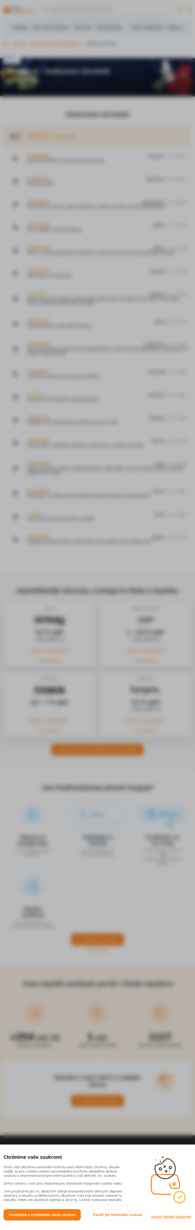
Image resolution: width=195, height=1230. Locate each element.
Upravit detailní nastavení (24, 1218)
